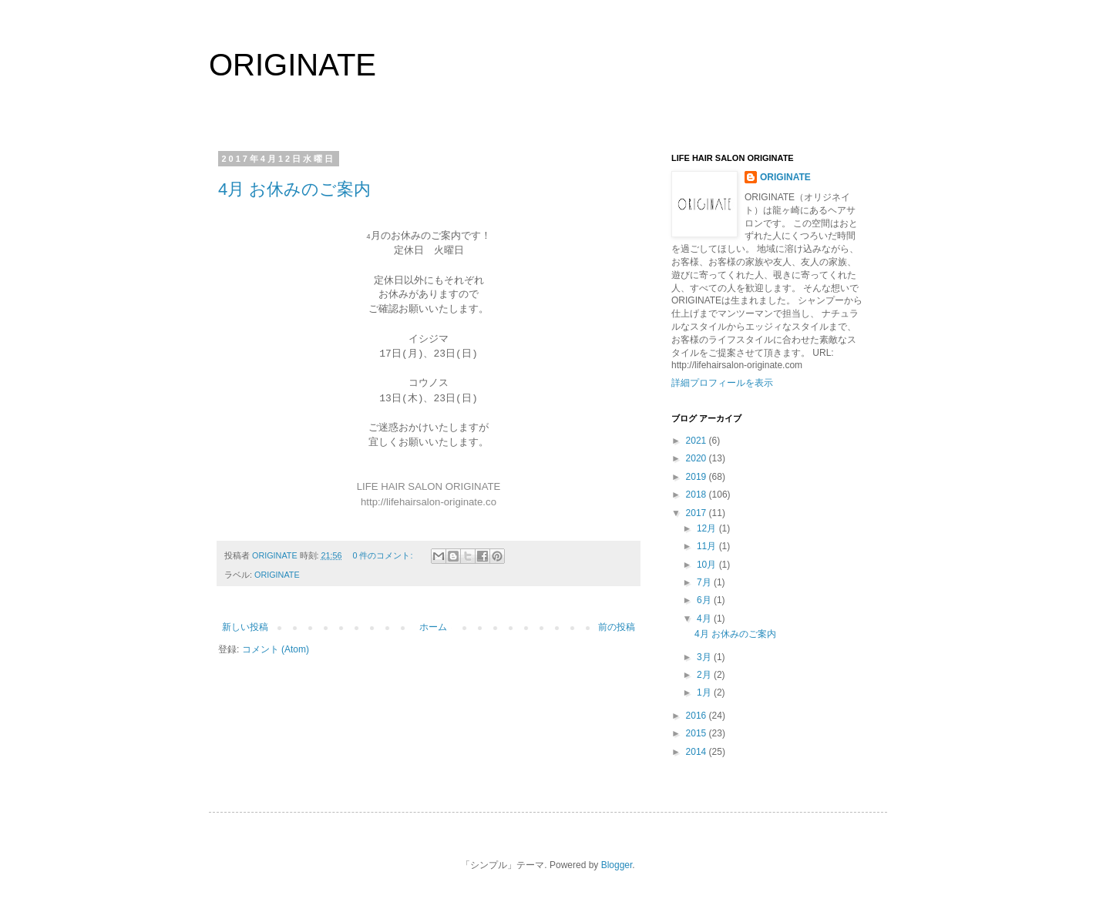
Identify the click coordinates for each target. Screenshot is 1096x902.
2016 (697, 715)
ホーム (433, 627)
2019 (697, 476)
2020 (697, 458)
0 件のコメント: (383, 555)
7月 (705, 582)
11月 (708, 546)
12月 (708, 528)
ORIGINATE (292, 65)
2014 (697, 751)
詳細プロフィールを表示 (722, 382)
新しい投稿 (245, 627)
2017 (697, 513)
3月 (705, 657)
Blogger (617, 865)
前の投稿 (616, 627)
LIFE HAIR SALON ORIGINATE (429, 486)
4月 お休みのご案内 (294, 189)
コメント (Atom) (275, 649)
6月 (705, 600)
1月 (705, 692)
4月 (705, 618)
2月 (705, 674)
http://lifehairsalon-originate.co (428, 502)
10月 (708, 564)
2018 (697, 494)
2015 (697, 733)
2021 (697, 440)
